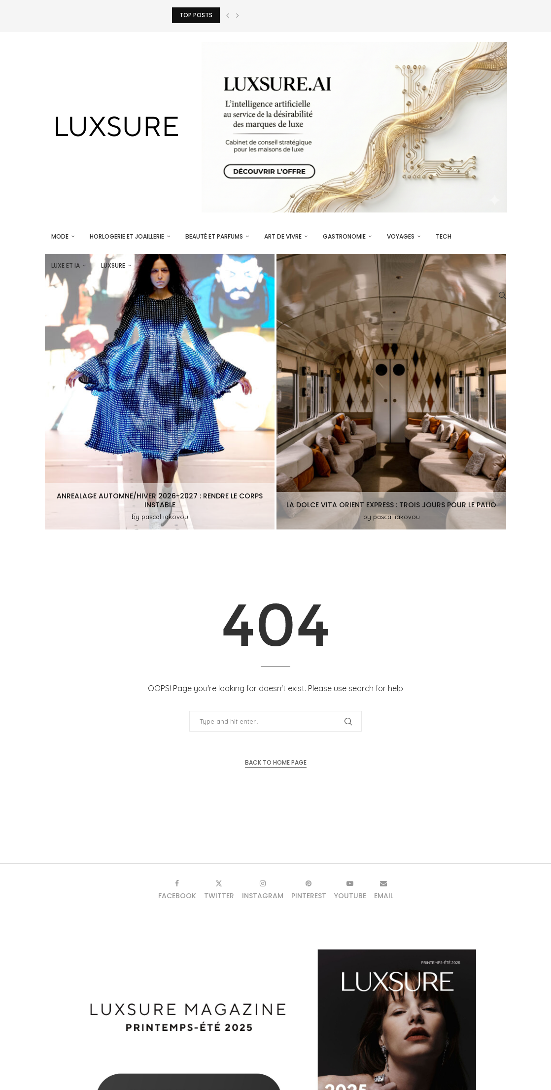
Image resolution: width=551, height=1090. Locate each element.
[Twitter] (219, 890)
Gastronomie (344, 236)
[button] (228, 15)
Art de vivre (283, 236)
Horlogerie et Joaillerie (127, 236)
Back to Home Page (276, 762)
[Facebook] (177, 890)
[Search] (502, 295)
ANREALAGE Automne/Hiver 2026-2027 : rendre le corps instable (160, 500)
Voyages (400, 236)
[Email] (383, 890)
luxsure (113, 265)
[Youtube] (350, 890)
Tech (443, 236)
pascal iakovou (164, 517)
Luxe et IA (65, 265)
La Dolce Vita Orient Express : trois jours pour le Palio (391, 505)
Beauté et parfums (214, 236)
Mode (60, 236)
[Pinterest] (308, 890)
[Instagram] (262, 890)
